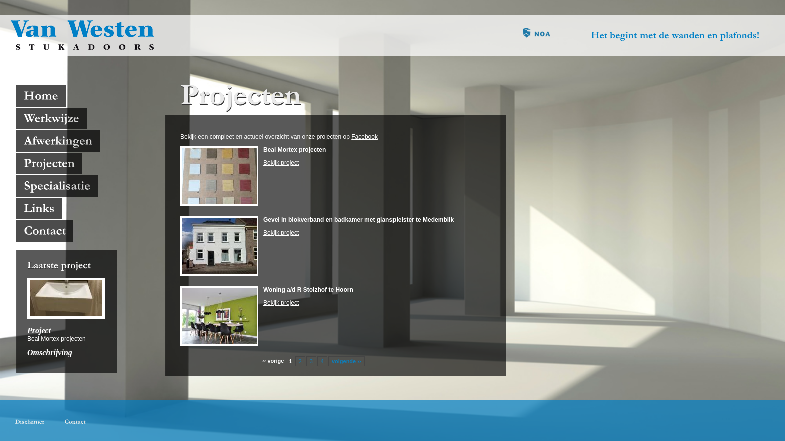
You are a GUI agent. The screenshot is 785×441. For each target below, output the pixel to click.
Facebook (364, 136)
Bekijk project (281, 162)
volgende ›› (346, 361)
